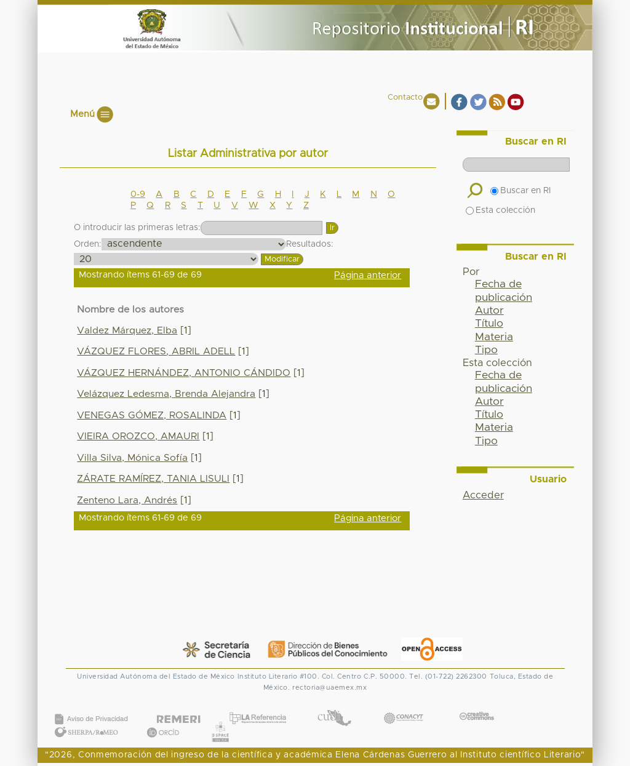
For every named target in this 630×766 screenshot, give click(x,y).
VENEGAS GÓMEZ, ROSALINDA (151, 415)
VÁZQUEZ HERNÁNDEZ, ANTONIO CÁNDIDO (183, 373)
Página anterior (367, 275)
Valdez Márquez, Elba (127, 330)
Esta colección (500, 210)
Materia (494, 337)
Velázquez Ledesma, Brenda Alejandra (166, 394)
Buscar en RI (520, 190)
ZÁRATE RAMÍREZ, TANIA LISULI (153, 479)
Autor (489, 310)
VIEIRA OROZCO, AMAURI (138, 436)
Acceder (483, 495)
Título (489, 323)
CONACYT (403, 706)
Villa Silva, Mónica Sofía (132, 458)
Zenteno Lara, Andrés (127, 500)
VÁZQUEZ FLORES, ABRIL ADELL (156, 351)
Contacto (405, 98)
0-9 (137, 194)
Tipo (486, 350)
